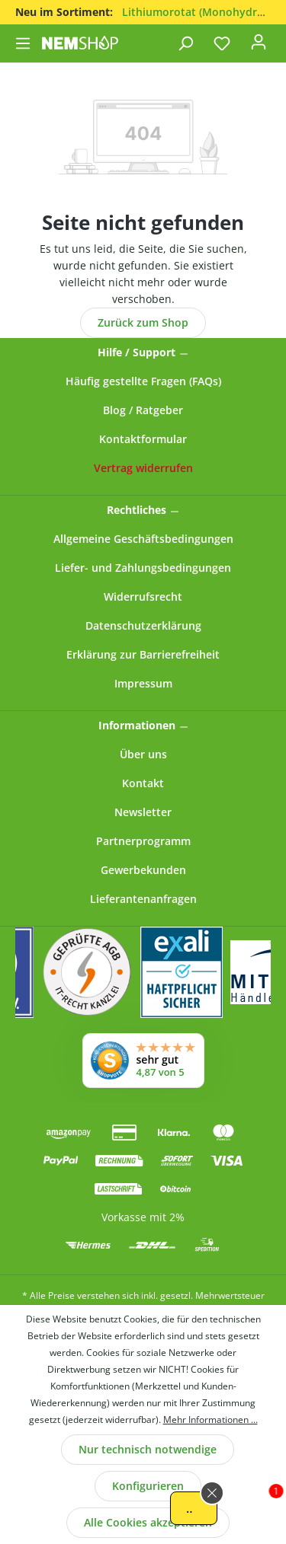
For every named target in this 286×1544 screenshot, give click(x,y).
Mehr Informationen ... (210, 1419)
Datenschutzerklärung (143, 625)
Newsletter (143, 812)
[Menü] (24, 43)
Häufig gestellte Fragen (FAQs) (143, 381)
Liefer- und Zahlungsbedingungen (143, 567)
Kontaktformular (143, 439)
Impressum (143, 683)
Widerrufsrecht (143, 596)
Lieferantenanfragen (143, 899)
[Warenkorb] (277, 39)
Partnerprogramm (143, 841)
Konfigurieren (148, 1486)
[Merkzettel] (222, 43)
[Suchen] (185, 43)
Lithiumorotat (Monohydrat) (196, 12)
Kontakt (143, 783)
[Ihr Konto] (258, 46)
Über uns (143, 754)
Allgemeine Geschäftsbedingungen (143, 538)
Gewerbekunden (143, 870)
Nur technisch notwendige (148, 1449)
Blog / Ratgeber (143, 410)
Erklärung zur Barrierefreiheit (143, 654)
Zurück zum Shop (143, 322)
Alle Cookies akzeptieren (148, 1522)
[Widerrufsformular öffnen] (143, 468)
